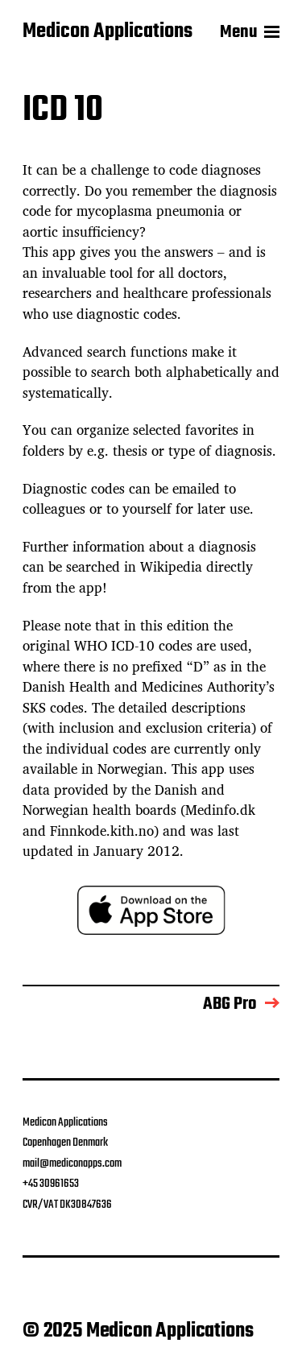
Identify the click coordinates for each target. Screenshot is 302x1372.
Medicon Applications (107, 32)
